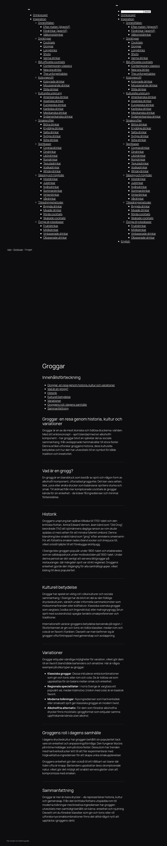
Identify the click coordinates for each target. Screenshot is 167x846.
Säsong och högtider (51, 175)
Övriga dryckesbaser (51, 222)
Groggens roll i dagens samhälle (67, 404)
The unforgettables (55, 74)
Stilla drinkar (50, 89)
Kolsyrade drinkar (54, 81)
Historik (52, 393)
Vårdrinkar (49, 198)
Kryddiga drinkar (53, 128)
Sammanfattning (57, 408)
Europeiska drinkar (54, 105)
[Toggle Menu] (29, 9)
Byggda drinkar (52, 206)
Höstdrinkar (50, 179)
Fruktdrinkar (50, 226)
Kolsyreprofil (45, 77)
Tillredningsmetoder (50, 202)
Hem (9, 249)
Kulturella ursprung (50, 93)
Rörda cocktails (52, 214)
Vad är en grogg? (57, 389)
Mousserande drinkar (56, 85)
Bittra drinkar (51, 124)
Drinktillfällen (46, 23)
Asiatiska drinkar (53, 101)
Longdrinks (50, 50)
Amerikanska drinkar (55, 97)
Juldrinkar (49, 183)
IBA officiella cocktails (51, 62)
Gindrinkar (49, 152)
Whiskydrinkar (52, 171)
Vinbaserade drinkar (55, 233)
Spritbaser (44, 144)
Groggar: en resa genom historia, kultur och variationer (81, 385)
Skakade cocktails (54, 218)
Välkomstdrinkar (53, 34)
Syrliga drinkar (52, 136)
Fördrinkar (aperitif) (55, 31)
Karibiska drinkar (53, 109)
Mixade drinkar (52, 210)
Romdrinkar (50, 159)
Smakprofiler (46, 120)
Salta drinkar (51, 132)
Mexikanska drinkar (55, 113)
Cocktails (49, 42)
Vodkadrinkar (51, 167)
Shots (47, 54)
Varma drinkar (51, 58)
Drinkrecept (40, 15)
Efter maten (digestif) (56, 27)
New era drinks (52, 70)
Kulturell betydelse (59, 397)
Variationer (54, 401)
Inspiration (39, 19)
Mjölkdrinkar (50, 230)
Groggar (48, 46)
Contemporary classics (57, 66)
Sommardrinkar (52, 191)
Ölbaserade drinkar (55, 237)
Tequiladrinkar (52, 163)
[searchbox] (132, 11)
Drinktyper (44, 38)
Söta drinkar (50, 140)
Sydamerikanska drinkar (58, 116)
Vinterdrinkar (51, 194)
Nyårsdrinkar (51, 187)
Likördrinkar (50, 156)
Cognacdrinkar (52, 148)
